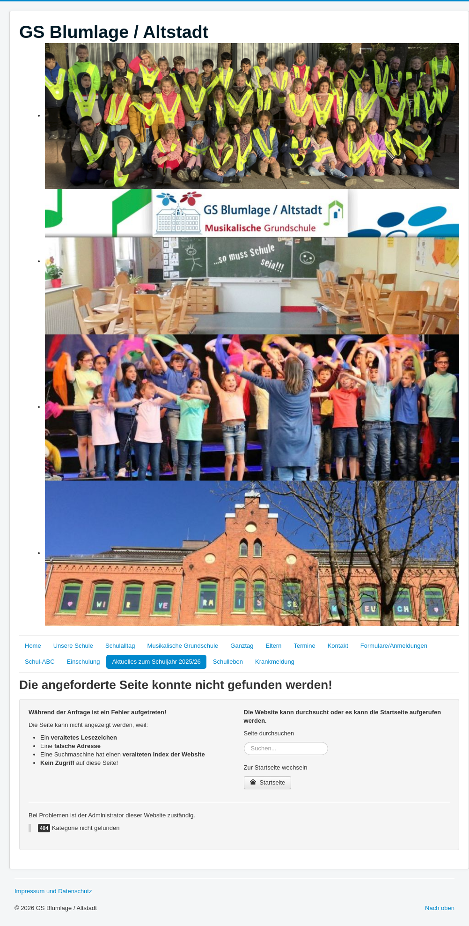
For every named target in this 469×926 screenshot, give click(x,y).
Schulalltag (120, 645)
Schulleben (228, 661)
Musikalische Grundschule (183, 645)
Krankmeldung (274, 661)
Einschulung (83, 661)
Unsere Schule (73, 645)
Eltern (273, 645)
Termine (304, 645)
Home (33, 645)
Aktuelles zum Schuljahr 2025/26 (156, 661)
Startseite (268, 782)
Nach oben (439, 907)
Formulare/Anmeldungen (393, 645)
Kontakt (338, 645)
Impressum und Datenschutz (53, 891)
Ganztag (241, 645)
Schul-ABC (40, 661)
